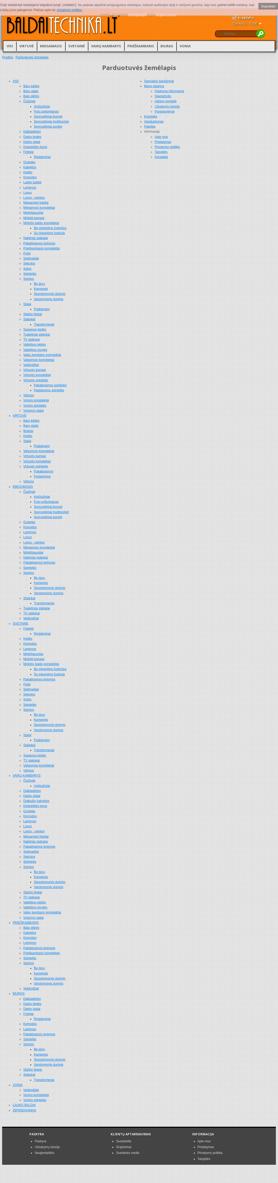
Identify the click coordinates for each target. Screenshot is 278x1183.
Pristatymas (163, 142)
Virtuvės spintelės (35, 380)
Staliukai (29, 319)
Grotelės (29, 162)
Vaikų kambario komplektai (42, 355)
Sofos (27, 269)
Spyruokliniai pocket (48, 126)
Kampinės (41, 289)
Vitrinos (28, 395)
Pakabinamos (43, 471)
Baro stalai (30, 91)
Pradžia (7, 57)
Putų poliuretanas (46, 111)
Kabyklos (29, 167)
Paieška (149, 126)
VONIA (185, 46)
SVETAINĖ (76, 46)
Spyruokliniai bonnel (48, 116)
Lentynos (29, 187)
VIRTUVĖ (26, 46)
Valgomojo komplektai (38, 360)
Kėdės (27, 172)
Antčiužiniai (42, 106)
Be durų (39, 284)
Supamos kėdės (34, 329)
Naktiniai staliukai (35, 238)
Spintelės (29, 274)
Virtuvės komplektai (37, 375)
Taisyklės (161, 152)
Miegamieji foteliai (35, 203)
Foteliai (28, 152)
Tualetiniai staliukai (36, 334)
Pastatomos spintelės (49, 390)
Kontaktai (161, 157)
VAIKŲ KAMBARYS (106, 46)
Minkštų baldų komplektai (41, 223)
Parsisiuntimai (164, 111)
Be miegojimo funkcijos (50, 228)
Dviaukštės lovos (35, 147)
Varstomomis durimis (48, 299)
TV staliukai (31, 339)
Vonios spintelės (34, 405)
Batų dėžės (31, 96)
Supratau (268, 6)
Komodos (30, 177)
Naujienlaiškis (44, 1153)
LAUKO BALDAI (24, 1105)
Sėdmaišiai (31, 258)
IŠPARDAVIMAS (24, 1110)
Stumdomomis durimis (49, 294)
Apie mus (161, 137)
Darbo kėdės (32, 137)
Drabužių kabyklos (36, 801)
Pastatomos (42, 476)
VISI (10, 46)
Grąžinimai (123, 1147)
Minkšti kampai (33, 218)
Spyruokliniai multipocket (51, 121)
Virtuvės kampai (34, 370)
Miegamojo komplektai (39, 208)
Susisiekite (123, 1141)
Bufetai (28, 431)
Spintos (28, 279)
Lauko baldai (32, 182)
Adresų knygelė (166, 101)
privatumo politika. (70, 10)
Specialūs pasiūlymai (159, 81)
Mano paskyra (154, 86)
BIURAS (166, 46)
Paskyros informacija (169, 91)
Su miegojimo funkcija (49, 233)
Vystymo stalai (33, 410)
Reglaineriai (42, 157)
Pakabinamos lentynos (39, 243)
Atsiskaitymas (153, 121)
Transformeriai (44, 324)
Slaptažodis (163, 96)
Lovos (27, 192)
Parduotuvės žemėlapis (32, 57)
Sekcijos (29, 263)
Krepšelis (150, 116)
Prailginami (42, 309)
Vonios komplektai (36, 400)
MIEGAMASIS (51, 46)
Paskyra (40, 1141)
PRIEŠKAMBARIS (140, 46)
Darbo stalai (31, 142)
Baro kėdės (31, 86)
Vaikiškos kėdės (34, 344)
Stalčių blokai (32, 314)
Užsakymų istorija (167, 106)
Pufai (26, 253)
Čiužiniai (29, 101)
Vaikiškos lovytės (35, 350)
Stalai (27, 304)
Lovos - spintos (34, 198)
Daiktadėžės (32, 131)
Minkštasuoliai (33, 213)
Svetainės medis (127, 1153)
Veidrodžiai (31, 365)
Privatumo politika (167, 147)
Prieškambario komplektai (41, 248)
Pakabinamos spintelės (50, 385)
